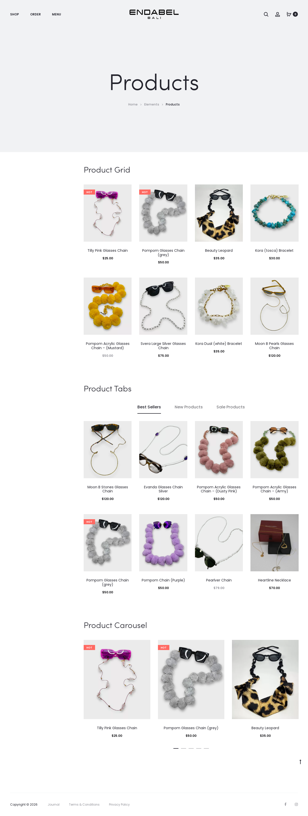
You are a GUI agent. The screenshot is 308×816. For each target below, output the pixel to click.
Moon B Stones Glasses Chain (107, 489)
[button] (176, 747)
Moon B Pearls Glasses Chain (274, 345)
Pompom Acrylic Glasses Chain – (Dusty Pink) (219, 489)
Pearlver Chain (219, 580)
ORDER (35, 14)
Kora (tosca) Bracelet (274, 250)
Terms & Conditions (84, 804)
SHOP (14, 14)
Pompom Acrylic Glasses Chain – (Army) (274, 489)
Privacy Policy (119, 804)
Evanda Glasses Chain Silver (163, 489)
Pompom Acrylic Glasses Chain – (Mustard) (108, 345)
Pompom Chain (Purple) (163, 580)
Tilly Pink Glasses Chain (107, 250)
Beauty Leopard (219, 250)
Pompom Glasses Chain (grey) (163, 252)
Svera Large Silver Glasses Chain (163, 345)
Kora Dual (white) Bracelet (218, 343)
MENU (56, 14)
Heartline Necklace (274, 580)
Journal (54, 804)
